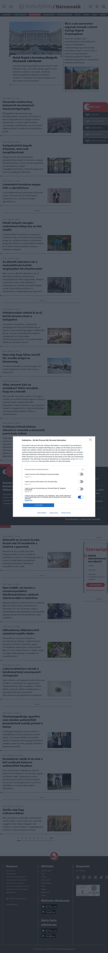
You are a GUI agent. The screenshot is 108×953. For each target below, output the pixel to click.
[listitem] (54, 469)
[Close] (91, 440)
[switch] (80, 474)
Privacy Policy (66, 513)
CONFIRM (39, 505)
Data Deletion (41, 513)
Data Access (54, 513)
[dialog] (54, 476)
